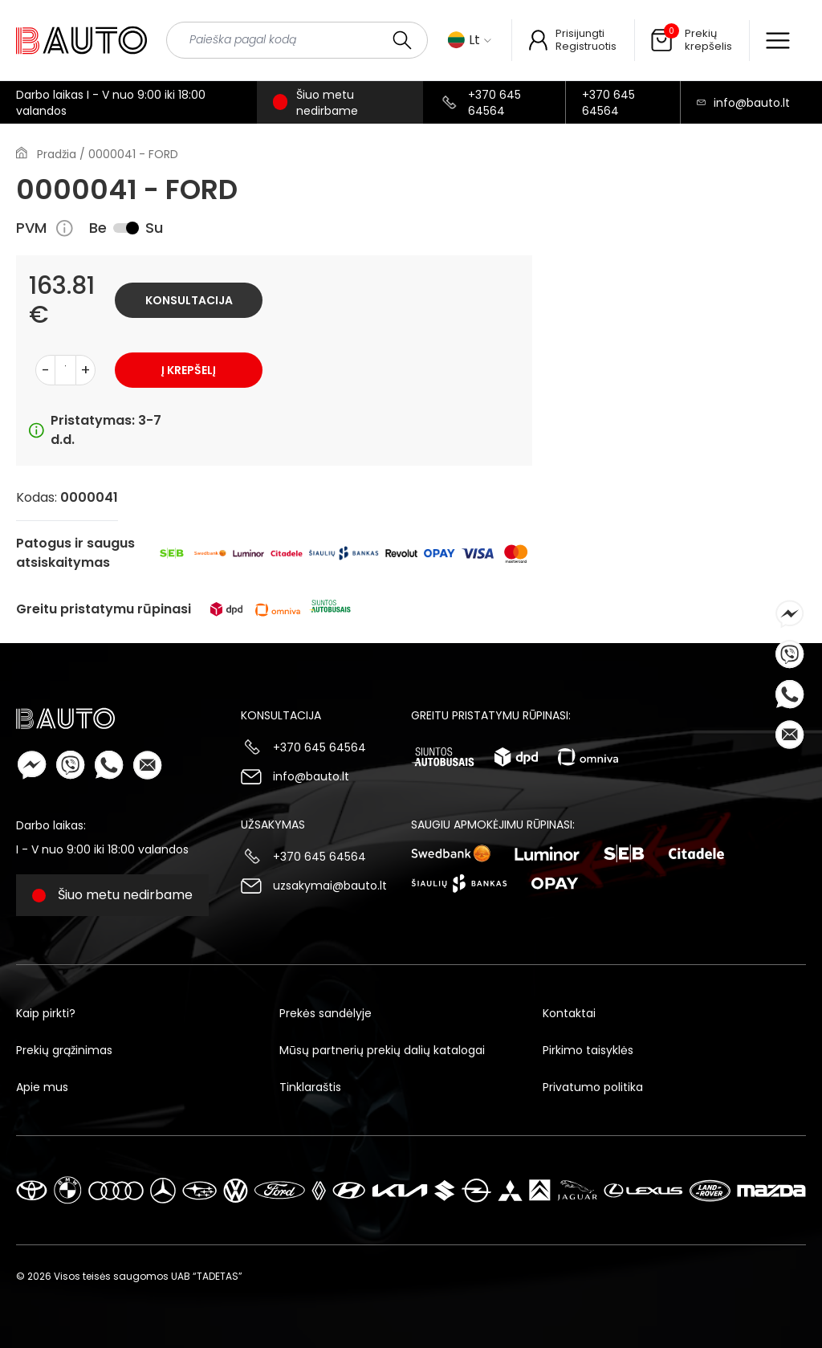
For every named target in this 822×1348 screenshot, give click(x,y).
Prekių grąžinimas (64, 1050)
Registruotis (585, 46)
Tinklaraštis (310, 1087)
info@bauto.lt (752, 103)
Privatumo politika (593, 1087)
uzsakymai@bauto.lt (330, 886)
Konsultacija (189, 300)
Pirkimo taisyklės (588, 1050)
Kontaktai (569, 1013)
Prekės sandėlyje (325, 1013)
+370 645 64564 (494, 103)
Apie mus (42, 1087)
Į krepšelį (188, 370)
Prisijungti (579, 33)
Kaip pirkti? (45, 1013)
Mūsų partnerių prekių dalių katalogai (382, 1050)
